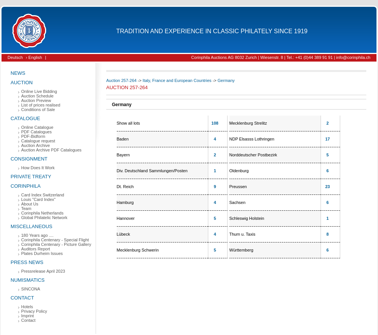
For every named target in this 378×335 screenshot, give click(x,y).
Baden (123, 139)
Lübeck (123, 234)
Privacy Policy (34, 311)
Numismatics (28, 280)
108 (214, 123)
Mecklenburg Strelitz (248, 123)
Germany (226, 80)
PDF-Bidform (33, 136)
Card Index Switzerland (42, 195)
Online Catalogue (37, 127)
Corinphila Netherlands (42, 213)
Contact (22, 298)
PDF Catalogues (36, 132)
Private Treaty (31, 176)
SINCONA (30, 289)
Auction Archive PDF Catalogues (51, 150)
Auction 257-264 (121, 80)
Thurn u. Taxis (242, 234)
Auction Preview (36, 100)
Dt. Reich (125, 186)
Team (26, 208)
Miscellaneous (32, 226)
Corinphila (25, 186)
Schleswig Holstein (246, 218)
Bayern (123, 155)
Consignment (29, 159)
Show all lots (128, 123)
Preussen (238, 186)
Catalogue (25, 118)
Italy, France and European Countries (177, 80)
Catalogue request (38, 141)
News (18, 73)
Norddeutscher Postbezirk (253, 155)
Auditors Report (35, 249)
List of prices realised (40, 105)
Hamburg (125, 202)
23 (327, 186)
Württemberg (241, 250)
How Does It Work (37, 167)
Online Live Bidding (39, 91)
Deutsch (15, 57)
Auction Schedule (37, 96)
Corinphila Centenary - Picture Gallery (56, 244)
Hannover (126, 218)
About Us (29, 204)
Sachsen (237, 202)
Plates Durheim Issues (42, 253)
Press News (27, 262)
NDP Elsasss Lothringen (251, 139)
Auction (22, 82)
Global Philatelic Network (44, 217)
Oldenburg (239, 170)
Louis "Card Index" (38, 199)
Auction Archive (35, 145)
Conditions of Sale (38, 109)
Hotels (27, 306)
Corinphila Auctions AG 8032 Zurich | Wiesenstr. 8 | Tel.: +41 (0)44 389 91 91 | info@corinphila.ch (280, 57)
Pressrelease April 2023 (43, 271)
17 (327, 139)
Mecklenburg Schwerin (138, 250)
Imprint (27, 315)
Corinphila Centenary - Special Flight (55, 240)
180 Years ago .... (37, 235)
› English (34, 57)
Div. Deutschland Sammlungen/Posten (152, 170)
